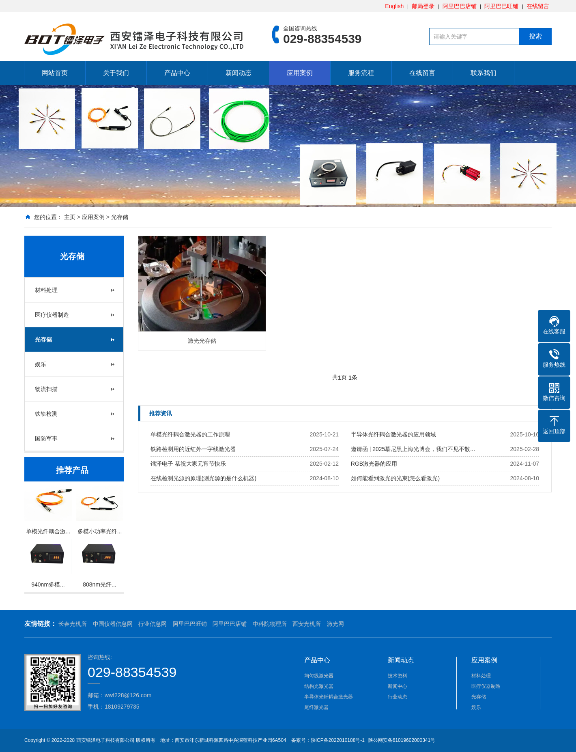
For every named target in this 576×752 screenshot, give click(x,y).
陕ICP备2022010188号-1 (338, 740)
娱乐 (40, 364)
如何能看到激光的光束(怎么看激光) (395, 478)
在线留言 (538, 6)
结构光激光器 (318, 686)
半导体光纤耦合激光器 (328, 697)
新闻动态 (238, 72)
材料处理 (46, 290)
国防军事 (46, 438)
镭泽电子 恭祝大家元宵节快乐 (188, 463)
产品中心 (177, 72)
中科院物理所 (270, 624)
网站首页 (55, 72)
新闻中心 (397, 686)
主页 (69, 217)
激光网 (335, 624)
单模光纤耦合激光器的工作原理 (190, 434)
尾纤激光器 (316, 707)
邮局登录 (423, 6)
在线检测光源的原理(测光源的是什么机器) (203, 478)
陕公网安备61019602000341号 (401, 740)
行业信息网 (152, 624)
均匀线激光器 (318, 676)
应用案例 (300, 72)
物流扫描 (46, 389)
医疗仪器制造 (52, 315)
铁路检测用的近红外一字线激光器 (193, 449)
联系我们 (483, 72)
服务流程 (361, 72)
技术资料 (397, 676)
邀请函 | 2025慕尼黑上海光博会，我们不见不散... (413, 449)
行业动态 (397, 697)
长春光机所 (72, 624)
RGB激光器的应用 (374, 463)
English (394, 6)
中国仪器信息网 (113, 624)
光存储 (119, 217)
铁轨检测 (46, 413)
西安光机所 (306, 624)
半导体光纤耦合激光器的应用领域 (393, 434)
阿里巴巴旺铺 (501, 6)
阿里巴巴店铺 (460, 6)
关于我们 (116, 72)
